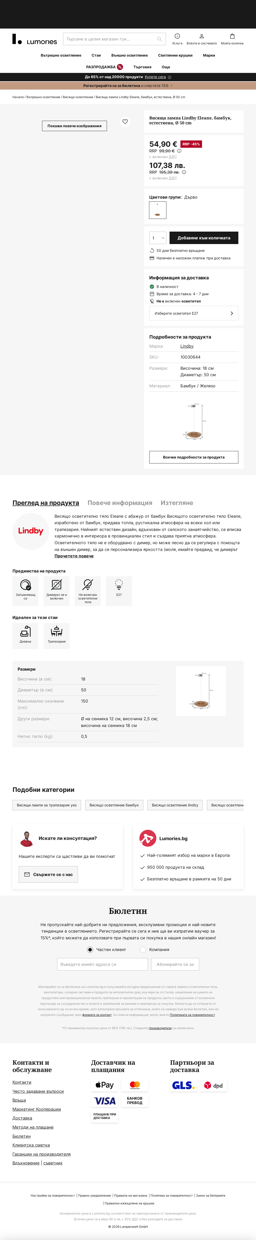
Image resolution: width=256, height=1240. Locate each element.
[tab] (45, 481)
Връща (19, 1100)
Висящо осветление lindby (175, 782)
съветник (53, 1163)
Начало (18, 74)
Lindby (187, 324)
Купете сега (155, 54)
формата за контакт (96, 1015)
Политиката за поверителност (192, 1015)
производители (160, 1028)
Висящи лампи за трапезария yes (47, 782)
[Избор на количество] (157, 215)
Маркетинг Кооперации (36, 1109)
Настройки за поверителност (53, 1195)
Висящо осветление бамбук (114, 782)
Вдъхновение (25, 1163)
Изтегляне (177, 480)
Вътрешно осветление (43, 74)
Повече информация (119, 480)
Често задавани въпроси (38, 1091)
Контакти (21, 1082)
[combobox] (114, 17)
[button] (125, 99)
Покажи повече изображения (75, 103)
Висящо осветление (78, 74)
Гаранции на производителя (41, 1154)
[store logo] (34, 16)
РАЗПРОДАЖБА (104, 45)
